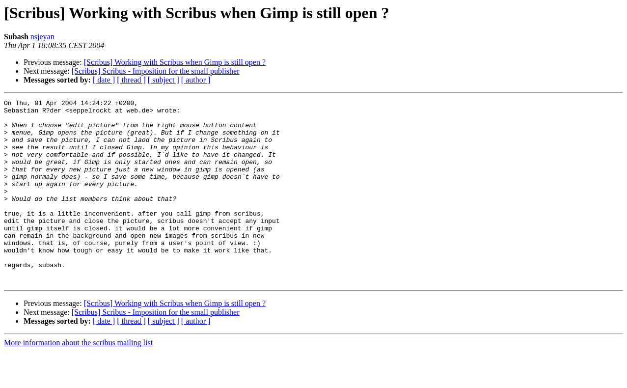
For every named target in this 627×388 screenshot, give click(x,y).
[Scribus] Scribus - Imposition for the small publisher (156, 71)
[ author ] (196, 80)
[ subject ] (163, 80)
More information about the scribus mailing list (78, 379)
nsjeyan (42, 36)
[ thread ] (131, 80)
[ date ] (104, 80)
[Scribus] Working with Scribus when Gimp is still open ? (175, 62)
